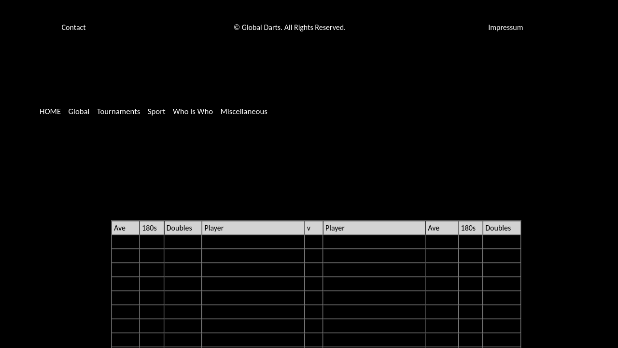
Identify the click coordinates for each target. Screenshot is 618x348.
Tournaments (118, 111)
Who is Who (193, 111)
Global (78, 111)
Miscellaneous (243, 111)
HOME (50, 111)
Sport (157, 111)
